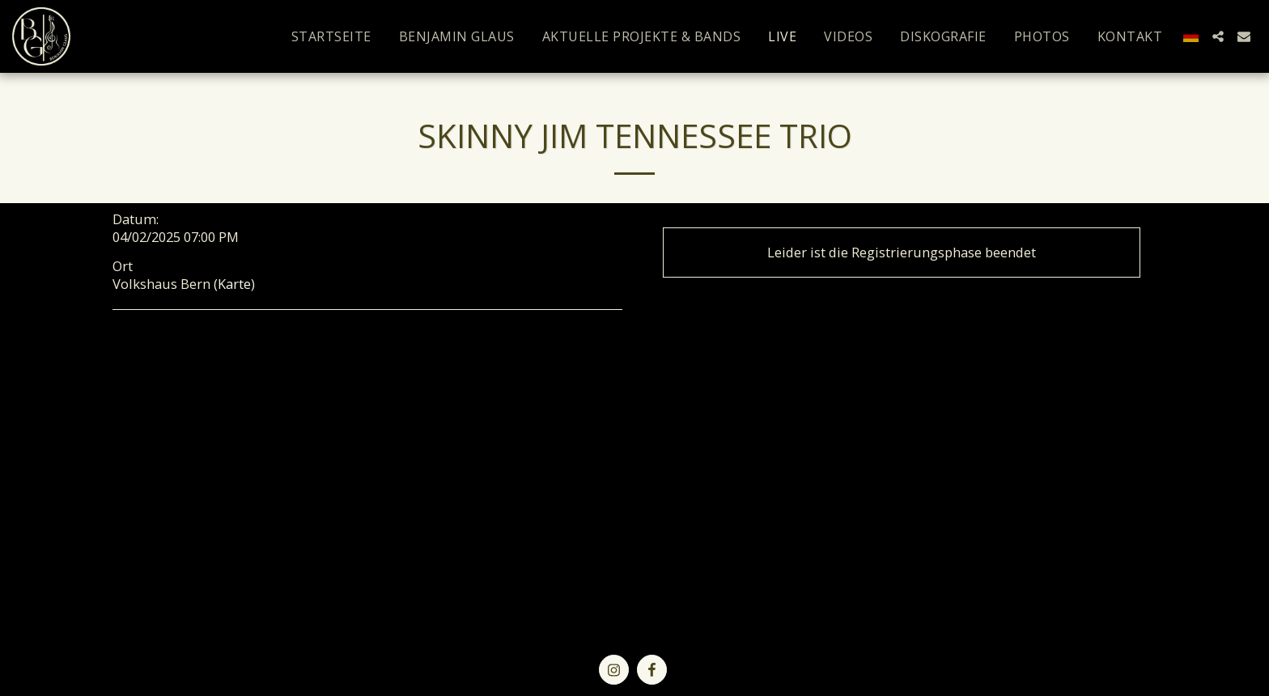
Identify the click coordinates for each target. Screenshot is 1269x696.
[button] (1218, 36)
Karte (234, 283)
